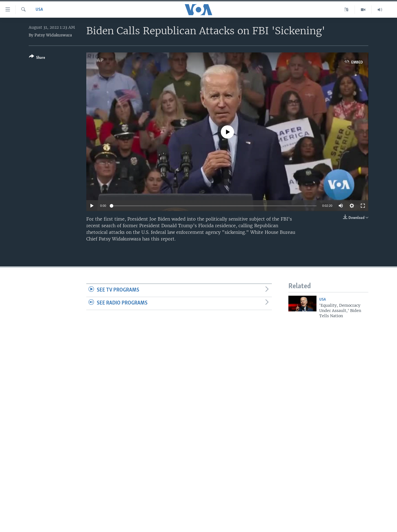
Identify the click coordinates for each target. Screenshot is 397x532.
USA (39, 9)
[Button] (37, 58)
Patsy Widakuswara (53, 35)
